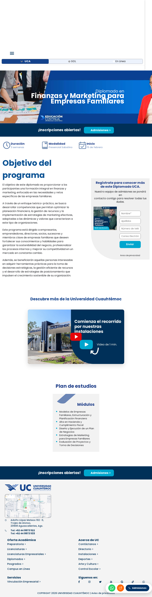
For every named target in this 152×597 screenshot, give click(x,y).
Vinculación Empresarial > (24, 539)
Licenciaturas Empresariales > (26, 512)
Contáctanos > (88, 502)
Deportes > (85, 516)
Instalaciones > (88, 512)
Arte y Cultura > (88, 521)
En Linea (119, 19)
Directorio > (85, 507)
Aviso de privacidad (130, 213)
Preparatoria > (16, 502)
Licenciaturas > (17, 507)
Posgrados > (15, 521)
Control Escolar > (89, 526)
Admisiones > (99, 88)
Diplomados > (16, 516)
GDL (72, 19)
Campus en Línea (18, 526)
